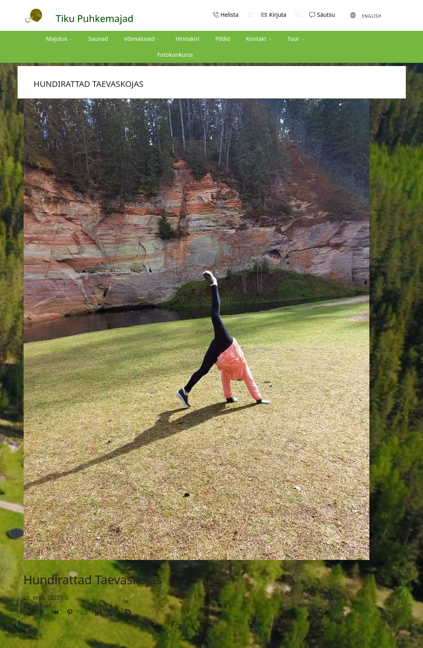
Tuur (295, 38)
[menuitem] (366, 15)
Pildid (222, 38)
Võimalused (142, 38)
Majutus (59, 38)
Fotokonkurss (175, 54)
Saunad (98, 38)
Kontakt (258, 38)
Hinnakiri (187, 38)
